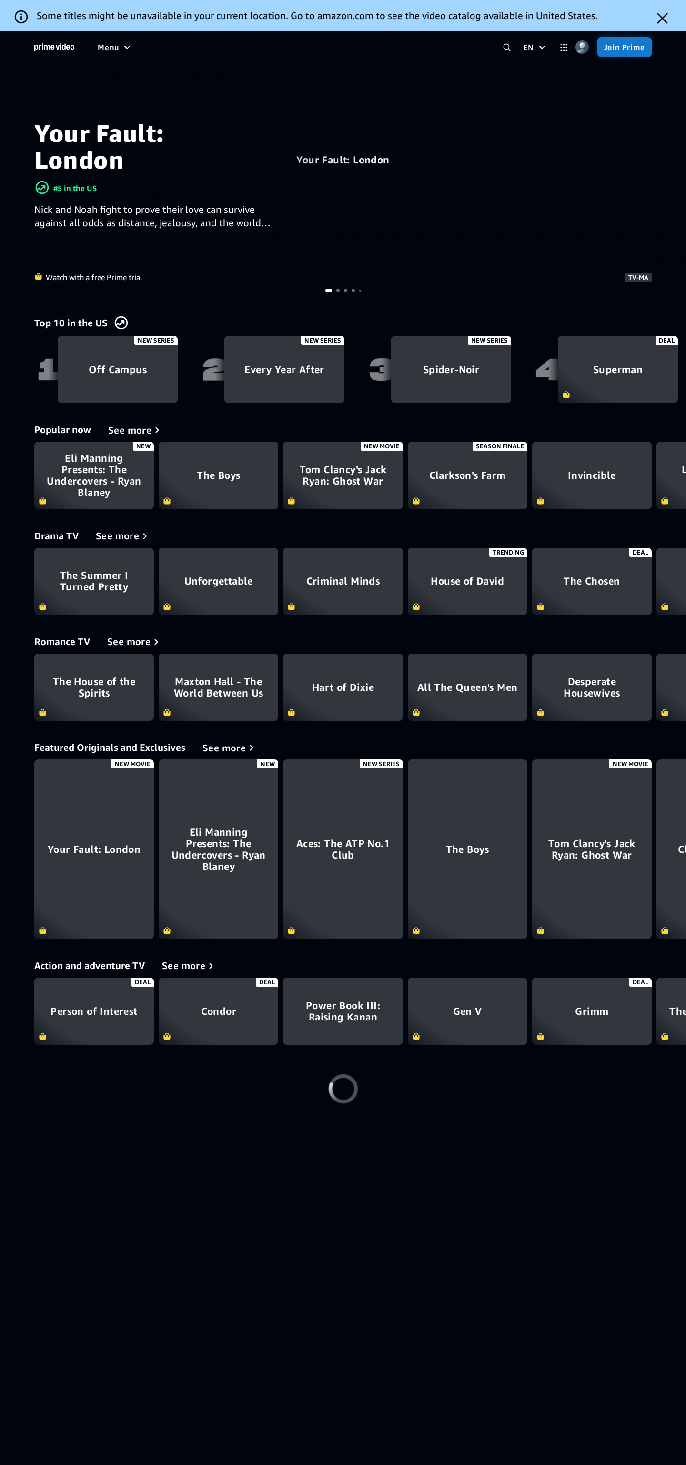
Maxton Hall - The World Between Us (218, 687)
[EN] (535, 47)
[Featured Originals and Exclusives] (229, 747)
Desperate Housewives (592, 687)
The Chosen (592, 581)
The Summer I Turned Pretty (94, 581)
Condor (218, 1011)
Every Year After (284, 369)
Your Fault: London (343, 160)
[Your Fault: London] (94, 849)
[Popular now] (135, 429)
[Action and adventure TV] (189, 965)
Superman (617, 369)
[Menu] (115, 47)
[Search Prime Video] (507, 47)
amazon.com (345, 15)
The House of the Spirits (94, 687)
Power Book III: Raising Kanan (343, 1011)
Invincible (592, 475)
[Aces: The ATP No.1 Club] (343, 849)
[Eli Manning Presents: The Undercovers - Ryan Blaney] (218, 849)
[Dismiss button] (662, 18)
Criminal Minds (343, 581)
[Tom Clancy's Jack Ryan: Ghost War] (592, 849)
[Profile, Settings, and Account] (582, 47)
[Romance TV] (134, 641)
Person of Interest (94, 1011)
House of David (467, 581)
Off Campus (117, 369)
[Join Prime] (624, 47)
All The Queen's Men (467, 687)
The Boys (218, 475)
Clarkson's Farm (467, 475)
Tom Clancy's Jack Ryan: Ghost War (343, 475)
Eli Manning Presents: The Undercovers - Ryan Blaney (94, 475)
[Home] (54, 47)
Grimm (592, 1011)
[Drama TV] (123, 536)
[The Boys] (467, 849)
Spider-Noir (451, 369)
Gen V (467, 1011)
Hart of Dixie (343, 687)
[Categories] (564, 47)
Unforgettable (218, 581)
